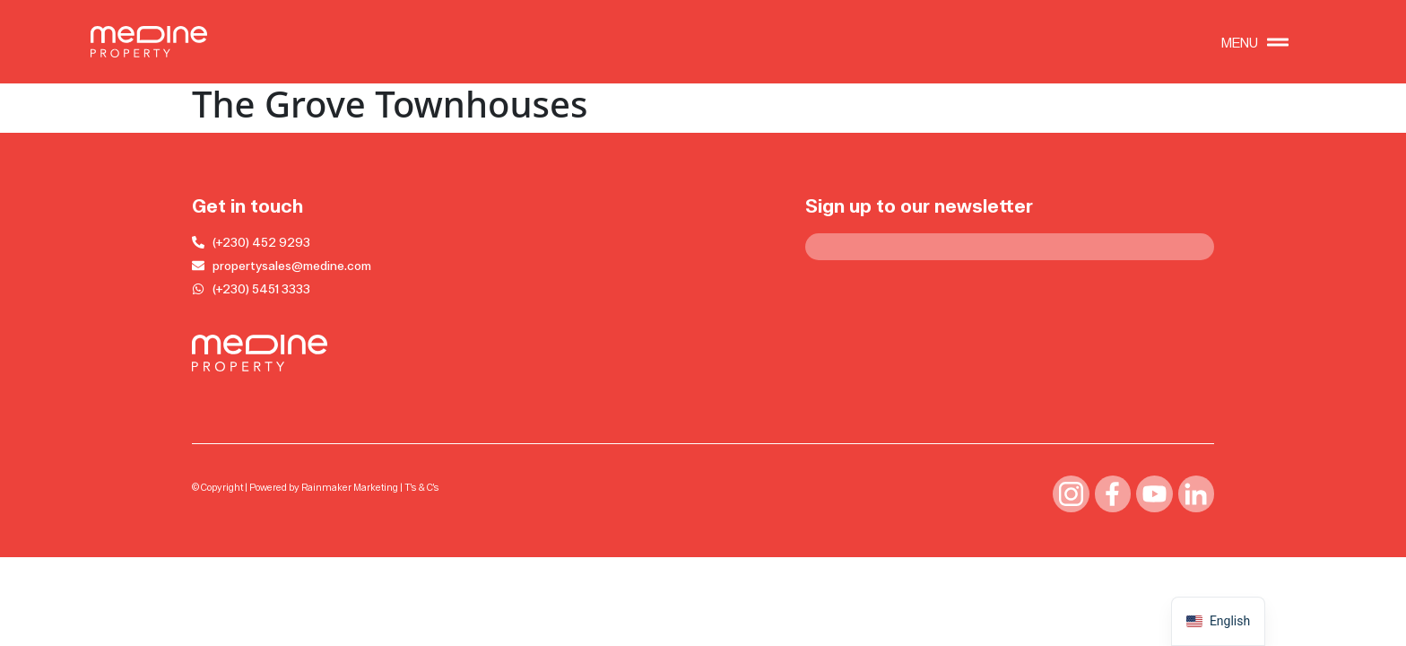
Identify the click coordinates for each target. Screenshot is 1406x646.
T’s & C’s (421, 488)
